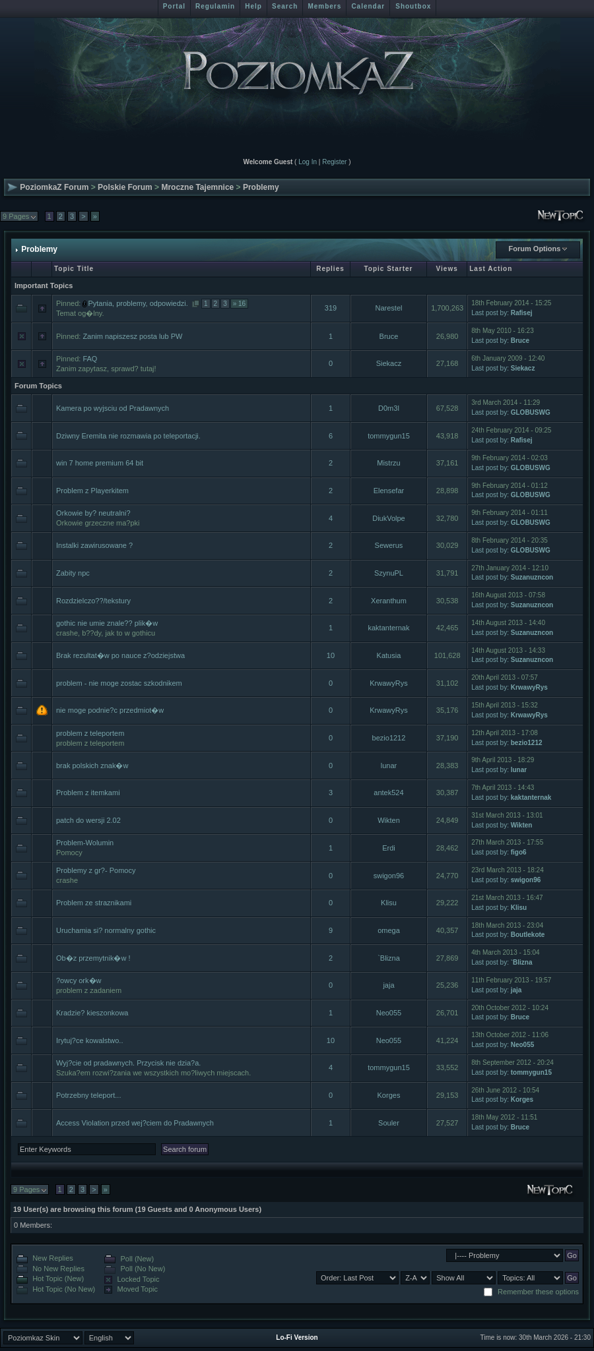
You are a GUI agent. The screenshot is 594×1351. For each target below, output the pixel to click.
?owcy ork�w (78, 980)
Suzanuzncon (532, 577)
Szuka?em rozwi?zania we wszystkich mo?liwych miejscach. (153, 1073)
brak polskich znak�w (92, 765)
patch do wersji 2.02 (88, 820)
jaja (388, 985)
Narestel (388, 308)
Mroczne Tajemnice (197, 187)
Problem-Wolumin (85, 843)
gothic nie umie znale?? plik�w (107, 623)
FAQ (89, 359)
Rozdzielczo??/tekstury (93, 601)
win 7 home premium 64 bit (99, 463)
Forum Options (535, 249)
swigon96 (389, 876)
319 (331, 308)
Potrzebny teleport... (88, 1095)
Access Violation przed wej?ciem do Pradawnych (135, 1123)
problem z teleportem (90, 733)
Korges (389, 1095)
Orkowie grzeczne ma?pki (98, 523)
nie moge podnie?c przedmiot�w (110, 710)
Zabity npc (73, 573)
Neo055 (389, 1013)
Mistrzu (388, 463)
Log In (307, 161)
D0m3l (388, 408)
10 (331, 655)
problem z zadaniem (88, 990)
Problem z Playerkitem (92, 491)
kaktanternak (388, 628)
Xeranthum (389, 601)
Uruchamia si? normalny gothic (106, 930)
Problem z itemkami (88, 792)
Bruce (389, 336)
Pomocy (69, 852)
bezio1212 (389, 738)
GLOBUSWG (530, 412)
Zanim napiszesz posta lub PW (132, 336)
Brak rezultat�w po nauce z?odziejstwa (120, 655)
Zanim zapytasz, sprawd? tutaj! (106, 369)
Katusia (389, 655)
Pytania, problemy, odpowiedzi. (137, 303)
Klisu (389, 903)
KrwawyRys (388, 683)
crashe (67, 880)
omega (389, 930)
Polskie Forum (125, 187)
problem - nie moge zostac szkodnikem (119, 683)
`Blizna (389, 958)
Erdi (388, 848)
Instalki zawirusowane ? (94, 545)
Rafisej (522, 312)
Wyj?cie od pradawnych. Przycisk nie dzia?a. (128, 1063)
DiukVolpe (388, 518)
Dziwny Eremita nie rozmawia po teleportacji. (128, 436)
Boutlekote (528, 934)
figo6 (519, 852)
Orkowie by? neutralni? (93, 513)
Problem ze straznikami (93, 903)
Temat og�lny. (80, 313)
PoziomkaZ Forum (54, 187)
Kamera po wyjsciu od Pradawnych (112, 408)
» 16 (239, 303)
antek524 (388, 792)
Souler (388, 1123)
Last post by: (490, 312)
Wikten (389, 820)
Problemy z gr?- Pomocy (95, 870)
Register (334, 161)
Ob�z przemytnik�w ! (93, 958)
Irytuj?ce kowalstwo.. (89, 1040)
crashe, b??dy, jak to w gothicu (105, 633)
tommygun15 (389, 436)
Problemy (261, 187)
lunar (389, 765)
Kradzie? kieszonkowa (92, 1013)
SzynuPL (388, 573)
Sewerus (389, 545)
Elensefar (389, 491)
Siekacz (389, 363)
